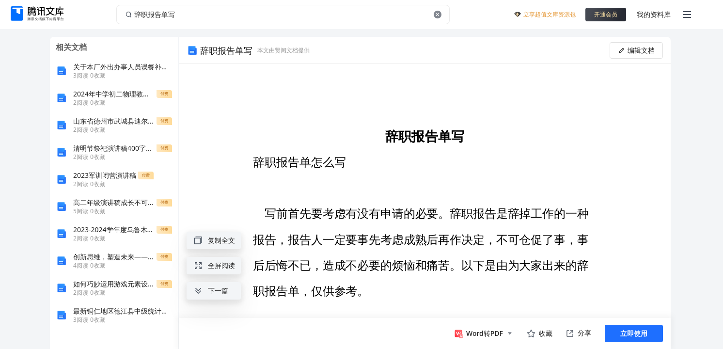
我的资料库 (654, 14)
